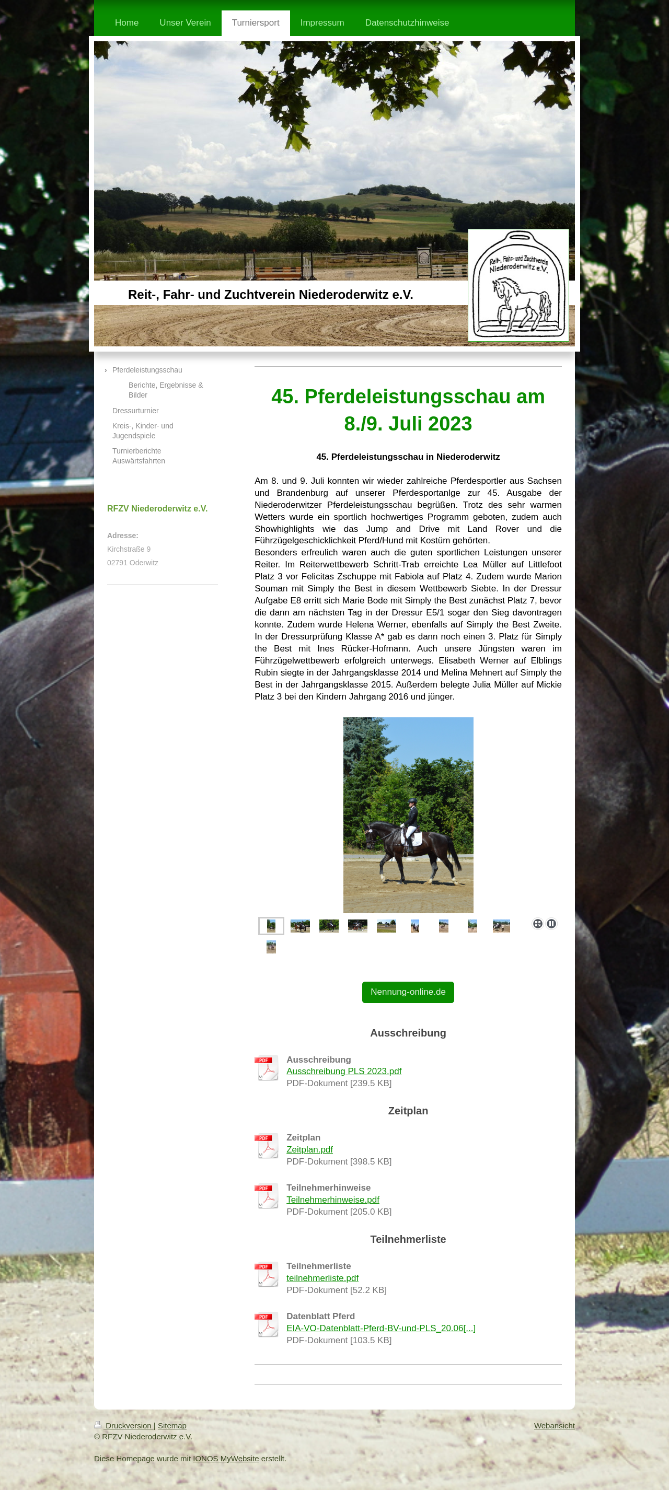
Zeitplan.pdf (309, 1150)
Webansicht (554, 1425)
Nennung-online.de (408, 992)
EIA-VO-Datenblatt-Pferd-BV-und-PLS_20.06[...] (381, 1328)
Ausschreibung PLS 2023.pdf (343, 1071)
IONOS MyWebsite (226, 1458)
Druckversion (124, 1425)
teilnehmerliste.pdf (322, 1278)
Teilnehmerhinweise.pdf (332, 1200)
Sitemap (172, 1425)
